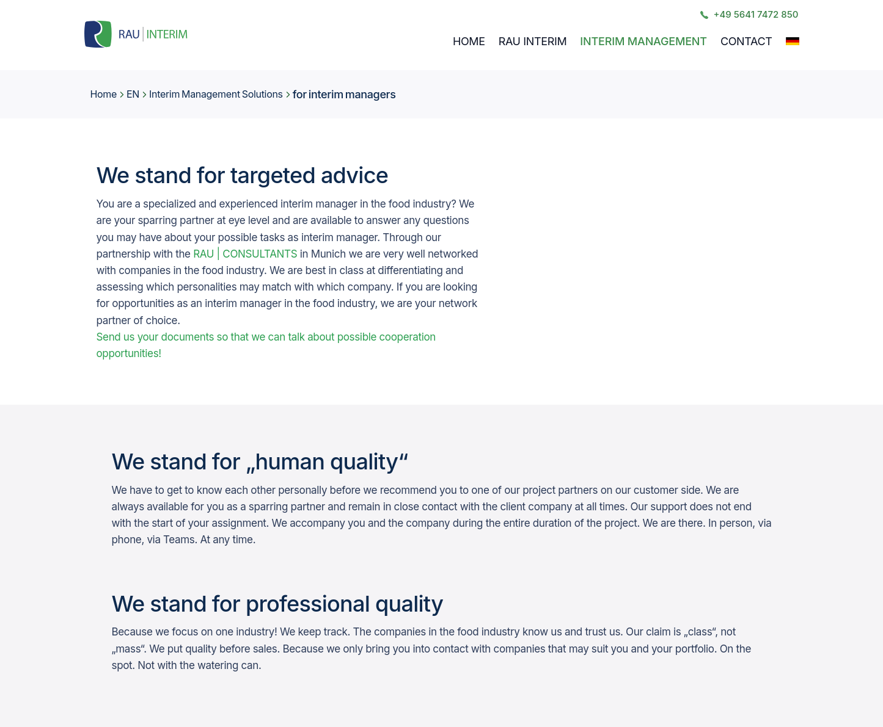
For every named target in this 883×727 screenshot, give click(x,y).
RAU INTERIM (533, 41)
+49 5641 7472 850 (749, 14)
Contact (746, 41)
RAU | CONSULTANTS (245, 254)
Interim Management (643, 41)
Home (469, 41)
